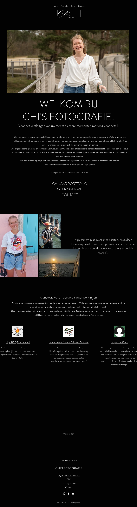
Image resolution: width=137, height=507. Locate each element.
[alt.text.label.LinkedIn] (72, 493)
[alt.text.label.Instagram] (64, 493)
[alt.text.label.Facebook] (68, 493)
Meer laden (68, 433)
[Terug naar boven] (68, 460)
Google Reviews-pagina (79, 311)
